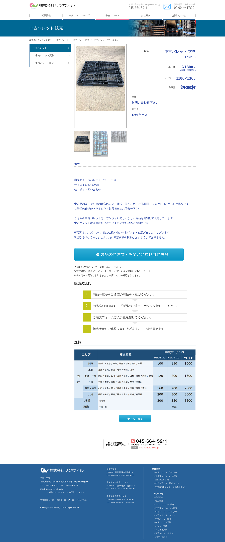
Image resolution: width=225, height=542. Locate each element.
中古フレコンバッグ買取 (166, 511)
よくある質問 (161, 529)
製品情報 (159, 501)
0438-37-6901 (115, 489)
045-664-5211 (138, 7)
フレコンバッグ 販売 (164, 504)
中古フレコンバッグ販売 (166, 508)
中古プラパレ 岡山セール (167, 483)
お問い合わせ (161, 537)
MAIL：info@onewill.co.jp (51, 489)
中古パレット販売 (163, 519)
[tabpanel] (100, 78)
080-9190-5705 (116, 502)
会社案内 (159, 497)
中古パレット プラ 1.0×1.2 (166, 472)
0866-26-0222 (115, 475)
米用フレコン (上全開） (166, 476)
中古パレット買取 (163, 522)
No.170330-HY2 (162, 480)
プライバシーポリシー (165, 533)
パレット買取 (161, 526)
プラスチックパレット (165, 515)
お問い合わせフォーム (58, 492)
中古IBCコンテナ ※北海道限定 (170, 487)
